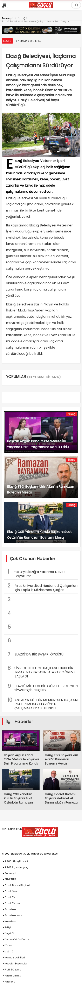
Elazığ (7, 41)
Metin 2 (9, 951)
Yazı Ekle (10, 981)
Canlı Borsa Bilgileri (17, 885)
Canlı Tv (10, 897)
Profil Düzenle (13, 969)
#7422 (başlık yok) (16, 867)
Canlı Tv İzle (12, 903)
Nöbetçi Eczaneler (16, 963)
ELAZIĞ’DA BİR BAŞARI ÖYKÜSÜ (35, 654)
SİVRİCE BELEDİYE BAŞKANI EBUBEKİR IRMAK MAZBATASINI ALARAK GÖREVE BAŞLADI (41, 672)
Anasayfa (11, 873)
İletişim (9, 927)
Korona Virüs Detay (17, 939)
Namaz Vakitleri (15, 957)
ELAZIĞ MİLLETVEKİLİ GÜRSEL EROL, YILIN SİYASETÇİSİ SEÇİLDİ (43, 688)
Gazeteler (11, 909)
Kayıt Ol (9, 933)
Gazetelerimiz (13, 915)
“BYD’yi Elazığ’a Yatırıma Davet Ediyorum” (36, 573)
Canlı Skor (11, 891)
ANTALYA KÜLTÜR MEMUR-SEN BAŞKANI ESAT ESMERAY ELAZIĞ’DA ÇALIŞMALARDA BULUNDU (43, 704)
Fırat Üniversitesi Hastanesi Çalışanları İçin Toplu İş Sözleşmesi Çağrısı (43, 587)
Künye (8, 945)
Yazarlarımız (13, 975)
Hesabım (10, 921)
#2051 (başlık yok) (16, 861)
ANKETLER (10, 879)
